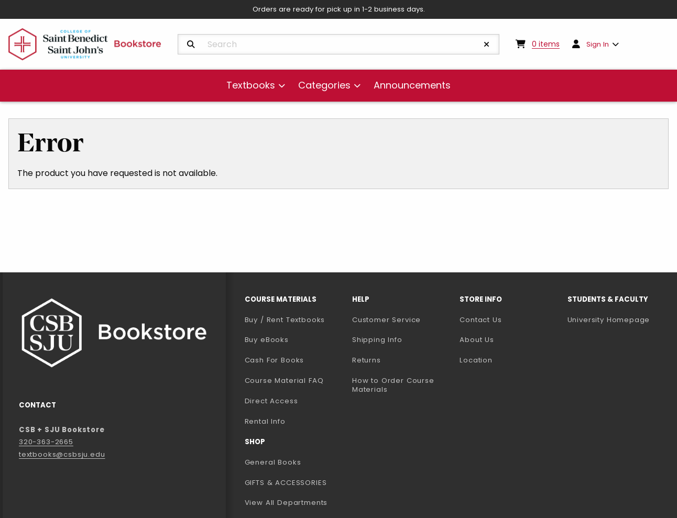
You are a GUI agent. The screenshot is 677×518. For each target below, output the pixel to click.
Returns (366, 360)
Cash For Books (274, 360)
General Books (273, 462)
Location (476, 360)
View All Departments (286, 503)
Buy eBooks (294, 339)
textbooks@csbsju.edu (62, 454)
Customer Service (386, 320)
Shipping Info (377, 340)
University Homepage (617, 319)
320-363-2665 (46, 442)
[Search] (191, 44)
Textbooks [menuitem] (250, 85)
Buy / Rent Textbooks (285, 320)
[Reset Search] (486, 44)
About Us (477, 340)
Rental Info (265, 421)
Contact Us (480, 320)
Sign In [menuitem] (597, 44)
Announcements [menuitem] (412, 85)
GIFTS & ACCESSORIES (286, 483)
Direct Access (271, 401)
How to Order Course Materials (393, 385)
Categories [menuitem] (324, 85)
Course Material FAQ (284, 380)
